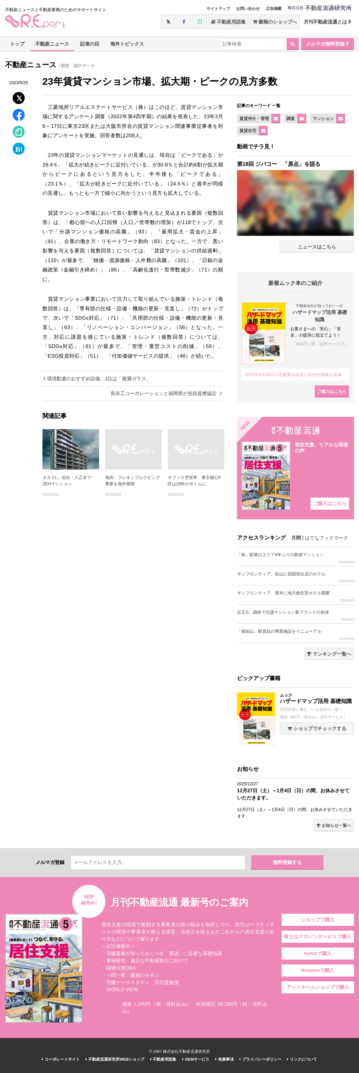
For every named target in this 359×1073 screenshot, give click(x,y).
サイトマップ (218, 8)
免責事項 (224, 1059)
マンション (323, 118)
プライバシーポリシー (260, 1059)
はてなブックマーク (326, 537)
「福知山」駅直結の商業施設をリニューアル (295, 635)
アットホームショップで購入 (317, 987)
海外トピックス (127, 43)
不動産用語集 (228, 21)
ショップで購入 (318, 919)
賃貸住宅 (247, 130)
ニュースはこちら (317, 246)
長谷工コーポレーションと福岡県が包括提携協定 (167, 393)
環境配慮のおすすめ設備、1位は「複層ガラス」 (96, 378)
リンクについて (302, 1059)
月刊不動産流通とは (327, 21)
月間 (296, 537)
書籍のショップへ (275, 21)
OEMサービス (195, 1059)
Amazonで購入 (317, 970)
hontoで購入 (318, 953)
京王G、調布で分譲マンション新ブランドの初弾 (295, 616)
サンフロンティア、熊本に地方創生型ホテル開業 (295, 596)
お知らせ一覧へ (334, 825)
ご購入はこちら (332, 391)
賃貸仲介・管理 (254, 118)
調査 (290, 118)
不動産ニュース (52, 43)
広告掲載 (274, 8)
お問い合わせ (248, 8)
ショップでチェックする (316, 728)
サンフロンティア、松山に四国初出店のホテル (295, 577)
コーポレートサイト (61, 1059)
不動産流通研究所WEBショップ (115, 1059)
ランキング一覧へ (329, 654)
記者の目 (89, 43)
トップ (17, 43)
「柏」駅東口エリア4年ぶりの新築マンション (295, 558)
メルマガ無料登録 (327, 43)
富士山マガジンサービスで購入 (317, 936)
